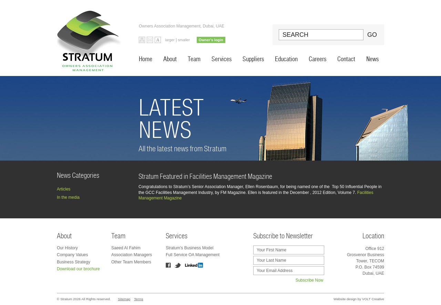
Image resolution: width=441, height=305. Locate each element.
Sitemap (124, 299)
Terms (138, 299)
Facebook (168, 265)
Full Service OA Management (192, 254)
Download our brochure (78, 268)
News (372, 59)
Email (150, 40)
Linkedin (194, 265)
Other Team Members (131, 262)
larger (170, 40)
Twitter (177, 265)
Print (142, 40)
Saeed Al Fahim (126, 248)
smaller (184, 40)
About (170, 59)
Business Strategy (73, 262)
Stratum (91, 38)
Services (222, 59)
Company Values (72, 254)
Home (145, 59)
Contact (346, 59)
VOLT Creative (373, 299)
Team (194, 59)
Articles (63, 189)
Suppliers (253, 59)
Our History (67, 248)
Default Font (158, 40)
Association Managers (131, 254)
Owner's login (211, 40)
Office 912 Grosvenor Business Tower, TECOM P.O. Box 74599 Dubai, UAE (365, 261)
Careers (317, 59)
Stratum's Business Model (189, 248)
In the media (68, 197)
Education (286, 59)
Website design (345, 299)
